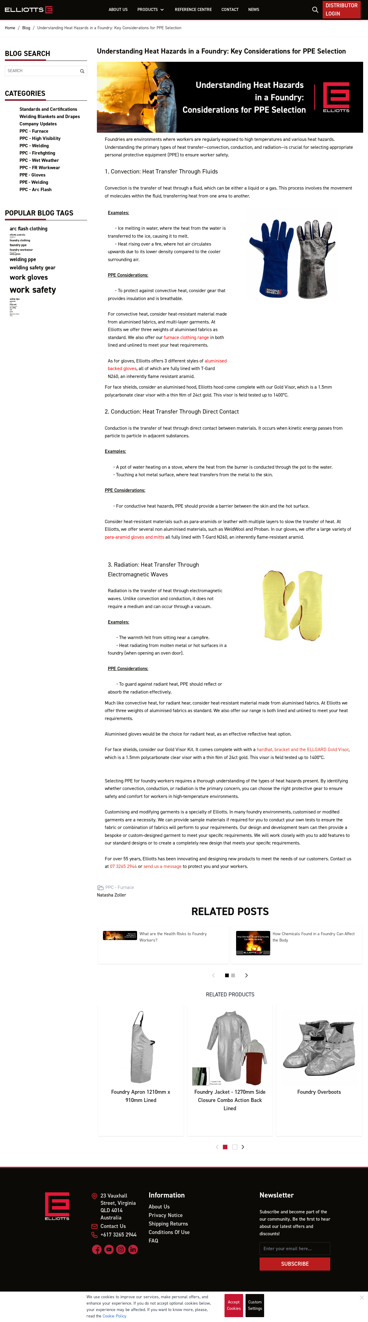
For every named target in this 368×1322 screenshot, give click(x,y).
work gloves (29, 277)
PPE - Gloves (32, 175)
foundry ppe (18, 245)
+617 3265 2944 (118, 1234)
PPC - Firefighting (37, 153)
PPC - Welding (34, 146)
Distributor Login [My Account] (342, 9)
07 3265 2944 (123, 866)
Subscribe (295, 1264)
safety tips (14, 299)
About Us (159, 1206)
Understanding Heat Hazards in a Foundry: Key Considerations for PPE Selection (109, 28)
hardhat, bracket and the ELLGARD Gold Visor (303, 750)
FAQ (153, 1240)
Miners (11, 310)
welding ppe (23, 259)
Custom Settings (255, 1305)
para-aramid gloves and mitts (134, 537)
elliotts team (13, 237)
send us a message (162, 866)
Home (10, 28)
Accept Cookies (234, 1305)
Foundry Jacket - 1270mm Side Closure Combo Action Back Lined (230, 1100)
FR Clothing (13, 308)
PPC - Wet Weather (39, 160)
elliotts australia (17, 234)
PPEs (11, 312)
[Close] (362, 1297)
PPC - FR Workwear (39, 168)
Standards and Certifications (48, 109)
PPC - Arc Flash (35, 190)
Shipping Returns (168, 1223)
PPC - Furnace (33, 131)
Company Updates (38, 124)
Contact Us (113, 1226)
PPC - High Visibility (40, 138)
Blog (26, 28)
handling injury (13, 306)
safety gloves (15, 254)
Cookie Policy (114, 1316)
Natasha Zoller (111, 895)
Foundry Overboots (319, 1092)
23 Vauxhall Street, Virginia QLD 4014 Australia (118, 1206)
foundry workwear (21, 250)
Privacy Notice (166, 1215)
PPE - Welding (33, 182)
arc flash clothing (29, 229)
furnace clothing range (186, 337)
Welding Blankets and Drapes (49, 117)
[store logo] (28, 9)
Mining (11, 309)
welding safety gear (32, 267)
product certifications (13, 252)
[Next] (246, 975)
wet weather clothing (14, 314)
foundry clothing (20, 240)
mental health (13, 304)
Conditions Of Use (169, 1232)
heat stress (13, 301)
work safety (33, 290)
